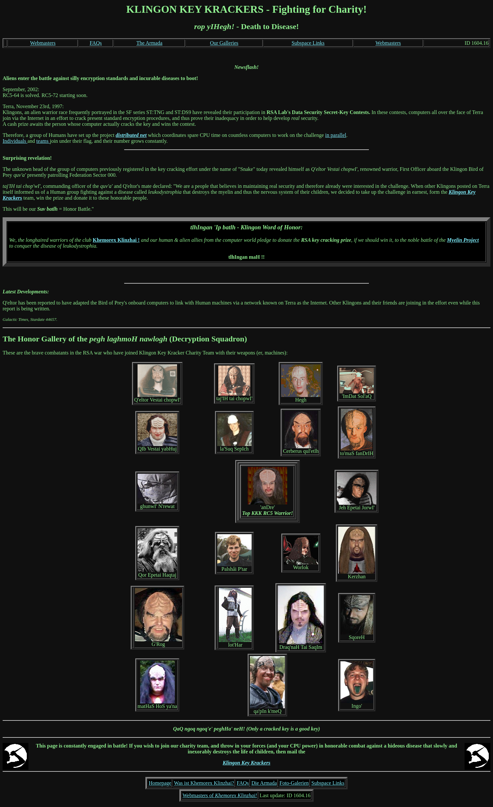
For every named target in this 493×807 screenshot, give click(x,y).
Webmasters (43, 43)
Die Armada (264, 783)
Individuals (15, 141)
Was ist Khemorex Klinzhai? (204, 783)
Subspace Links (307, 43)
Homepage (160, 783)
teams (43, 141)
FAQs (96, 43)
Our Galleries (224, 43)
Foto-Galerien (294, 783)
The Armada (150, 43)
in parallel (335, 135)
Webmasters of (220, 795)
